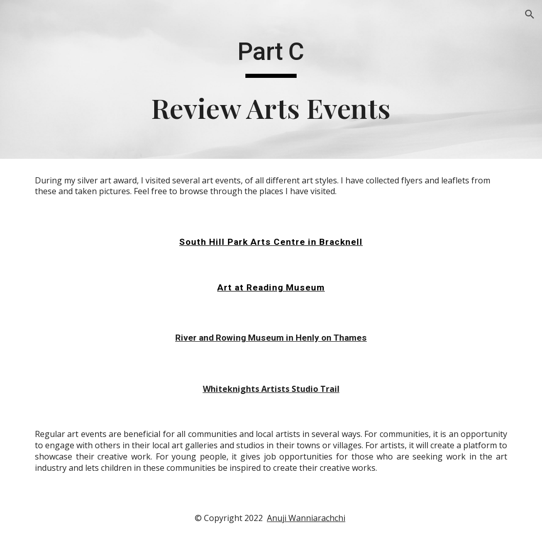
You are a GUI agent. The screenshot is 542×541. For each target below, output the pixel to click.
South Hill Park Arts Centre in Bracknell (271, 242)
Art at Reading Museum (271, 287)
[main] (271, 79)
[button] (529, 14)
